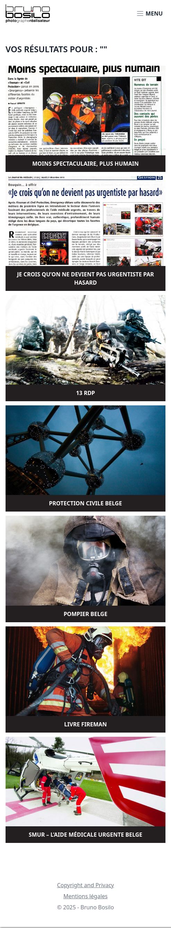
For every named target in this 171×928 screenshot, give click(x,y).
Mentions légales (85, 896)
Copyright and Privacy (85, 885)
